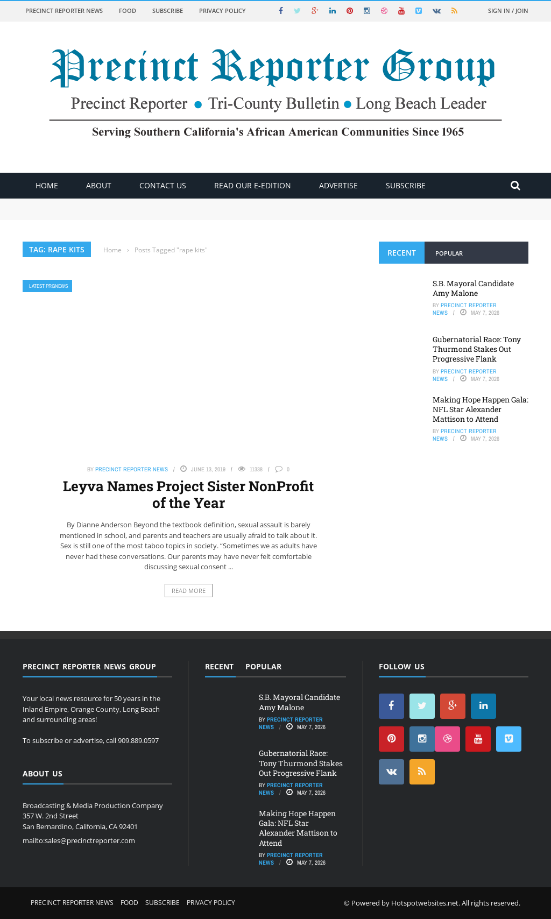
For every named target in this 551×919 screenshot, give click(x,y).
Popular (449, 253)
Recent (401, 253)
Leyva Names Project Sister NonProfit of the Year (188, 494)
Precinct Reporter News (64, 10)
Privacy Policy (222, 10)
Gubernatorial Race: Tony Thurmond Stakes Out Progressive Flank (477, 349)
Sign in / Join (508, 10)
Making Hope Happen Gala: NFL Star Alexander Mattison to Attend (480, 409)
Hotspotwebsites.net (424, 903)
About (98, 185)
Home (47, 185)
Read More (189, 590)
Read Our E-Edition (252, 185)
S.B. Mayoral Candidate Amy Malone (473, 288)
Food (127, 10)
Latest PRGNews (48, 285)
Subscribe (167, 10)
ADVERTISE (338, 185)
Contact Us (162, 185)
